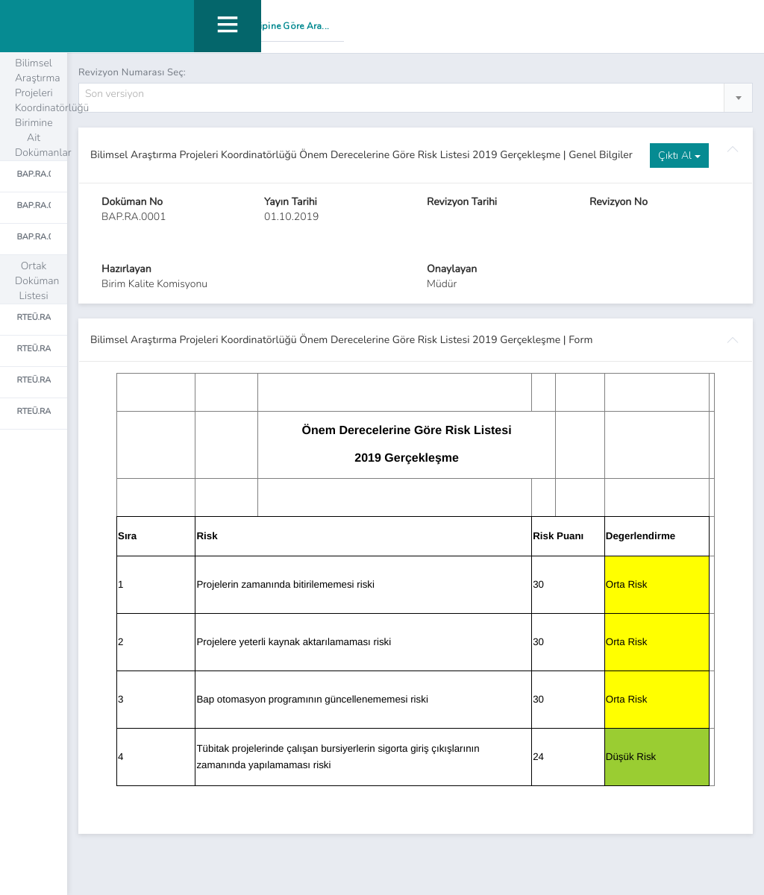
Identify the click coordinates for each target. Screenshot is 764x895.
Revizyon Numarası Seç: (132, 72)
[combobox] (415, 98)
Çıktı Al (679, 156)
